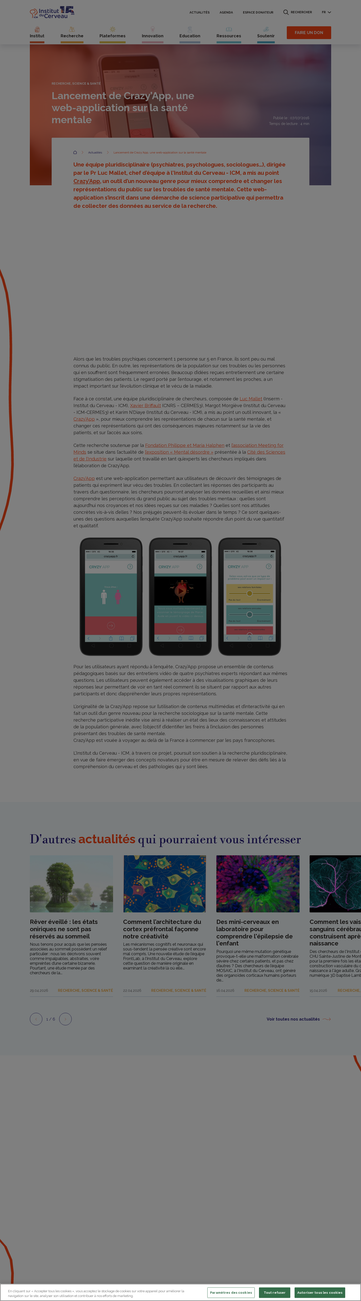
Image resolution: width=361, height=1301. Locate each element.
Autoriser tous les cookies (319, 1292)
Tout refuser (275, 1292)
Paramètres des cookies (231, 1292)
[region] (180, 1292)
